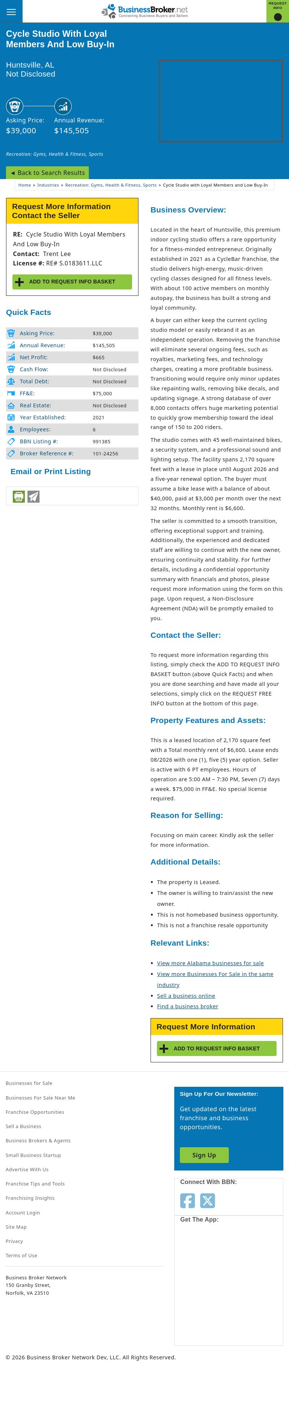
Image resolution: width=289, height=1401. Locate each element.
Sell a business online (186, 995)
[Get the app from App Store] (207, 1256)
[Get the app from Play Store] (207, 1314)
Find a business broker (188, 1006)
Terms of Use (21, 1255)
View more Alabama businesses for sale (210, 963)
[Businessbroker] (144, 10)
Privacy (14, 1241)
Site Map (16, 1226)
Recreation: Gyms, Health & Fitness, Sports (54, 154)
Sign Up (204, 1155)
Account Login (23, 1212)
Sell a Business (23, 1126)
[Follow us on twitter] (207, 1200)
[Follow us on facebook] (187, 1200)
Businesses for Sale (29, 1083)
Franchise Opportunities (35, 1112)
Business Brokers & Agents (38, 1140)
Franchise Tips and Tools (35, 1183)
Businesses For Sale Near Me (40, 1097)
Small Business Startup (33, 1155)
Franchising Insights (30, 1198)
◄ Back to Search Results (47, 173)
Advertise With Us (27, 1169)
